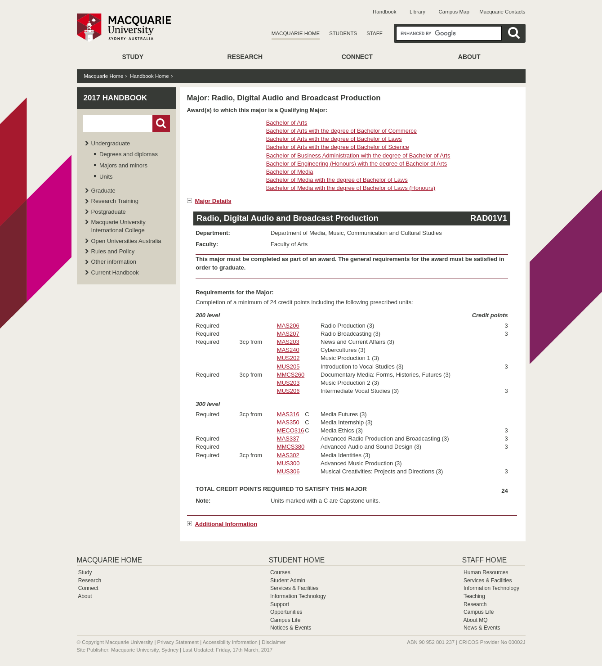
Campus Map (453, 11)
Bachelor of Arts (287, 122)
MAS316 (288, 414)
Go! (161, 123)
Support (279, 604)
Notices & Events (290, 628)
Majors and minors (123, 165)
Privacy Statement (178, 642)
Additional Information (226, 524)
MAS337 (288, 438)
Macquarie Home (296, 33)
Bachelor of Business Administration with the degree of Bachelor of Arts (358, 155)
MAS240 (288, 349)
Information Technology (298, 596)
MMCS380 (290, 446)
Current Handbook (115, 272)
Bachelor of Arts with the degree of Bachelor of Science (337, 147)
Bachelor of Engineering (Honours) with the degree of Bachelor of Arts (356, 163)
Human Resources (486, 572)
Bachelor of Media (289, 171)
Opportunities (286, 612)
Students (343, 33)
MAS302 (288, 455)
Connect (357, 56)
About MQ (475, 620)
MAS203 (288, 341)
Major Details (213, 201)
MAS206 (288, 325)
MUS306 (288, 471)
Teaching (474, 596)
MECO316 (290, 430)
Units (106, 176)
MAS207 (288, 333)
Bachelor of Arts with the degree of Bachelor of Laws (334, 138)
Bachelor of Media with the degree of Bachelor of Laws (337, 179)
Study (132, 56)
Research (245, 56)
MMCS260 (290, 374)
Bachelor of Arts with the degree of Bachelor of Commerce (341, 130)
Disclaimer (273, 642)
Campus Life (285, 620)
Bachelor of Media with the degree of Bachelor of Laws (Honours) (350, 187)
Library (417, 11)
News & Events (482, 628)
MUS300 (288, 463)
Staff (374, 33)
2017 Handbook (115, 98)
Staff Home (484, 560)
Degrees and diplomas (128, 154)
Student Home (297, 560)
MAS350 (288, 422)
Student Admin (287, 580)
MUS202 (288, 358)
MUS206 (288, 390)
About (469, 56)
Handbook (384, 11)
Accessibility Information (230, 642)
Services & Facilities (294, 588)
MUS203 (288, 382)
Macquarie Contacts (502, 11)
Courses (280, 572)
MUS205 (288, 366)
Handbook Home (149, 76)
